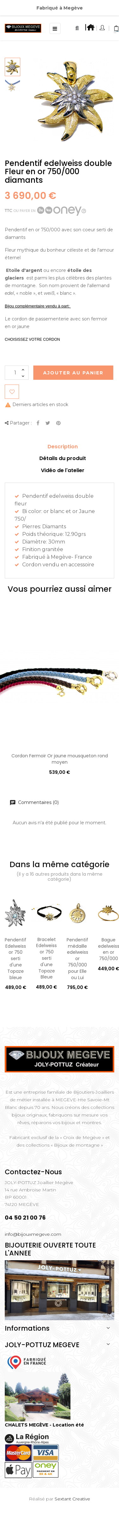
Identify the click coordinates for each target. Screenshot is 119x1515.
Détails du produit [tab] (62, 458)
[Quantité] (17, 373)
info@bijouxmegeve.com (33, 1234)
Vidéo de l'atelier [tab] (62, 470)
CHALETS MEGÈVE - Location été (44, 1425)
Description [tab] (63, 446)
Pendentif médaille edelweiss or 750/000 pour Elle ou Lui (77, 959)
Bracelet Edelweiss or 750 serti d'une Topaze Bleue (46, 958)
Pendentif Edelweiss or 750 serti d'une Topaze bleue (15, 959)
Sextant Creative (72, 1499)
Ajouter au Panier (73, 373)
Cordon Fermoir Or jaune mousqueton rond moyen (59, 759)
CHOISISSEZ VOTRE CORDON (32, 339)
